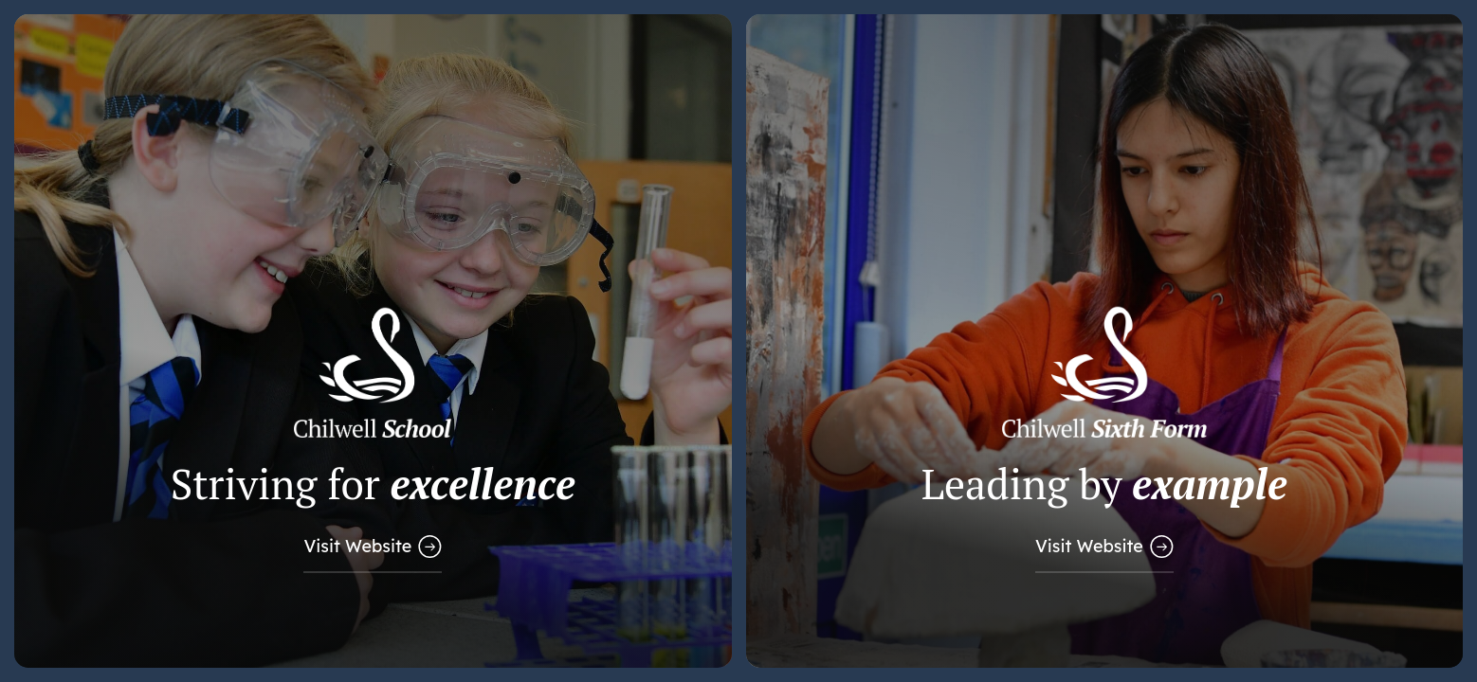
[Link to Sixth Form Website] (1105, 341)
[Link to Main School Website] (373, 341)
